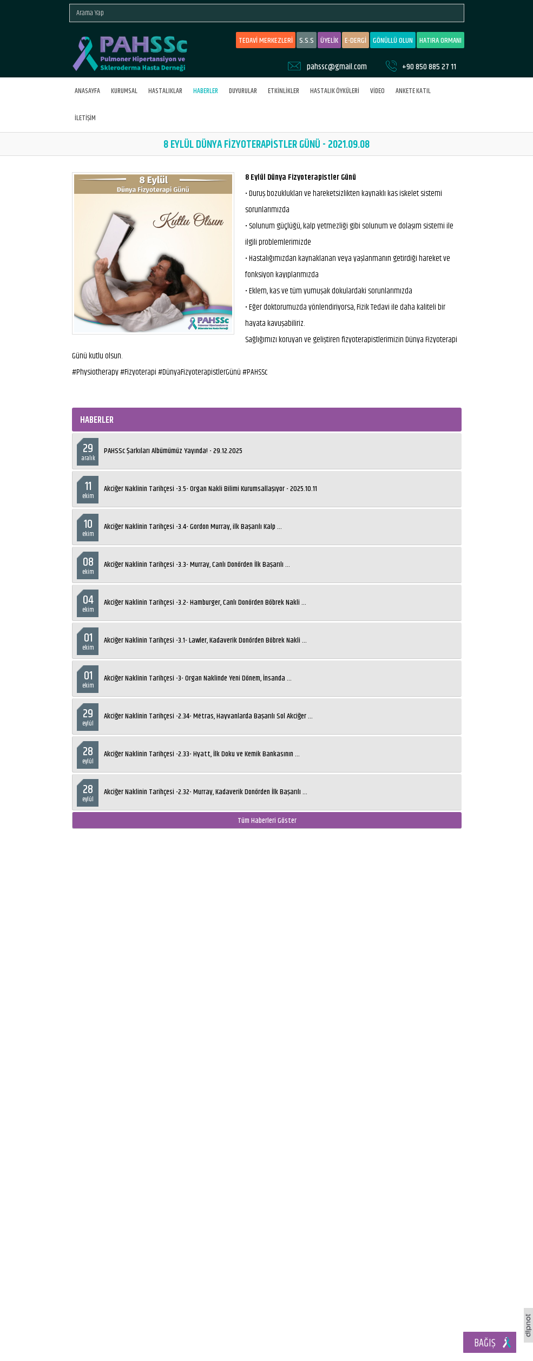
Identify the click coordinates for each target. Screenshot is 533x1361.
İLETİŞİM (85, 118)
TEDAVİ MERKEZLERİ (266, 41)
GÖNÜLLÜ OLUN (393, 41)
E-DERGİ (355, 41)
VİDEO (377, 91)
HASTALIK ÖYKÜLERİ (334, 91)
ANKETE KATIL (413, 91)
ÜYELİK (329, 41)
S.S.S (306, 41)
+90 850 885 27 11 (429, 67)
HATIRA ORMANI (440, 41)
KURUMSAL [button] (124, 91)
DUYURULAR (243, 91)
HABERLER (205, 91)
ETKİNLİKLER (283, 91)
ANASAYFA (87, 91)
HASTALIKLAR (165, 91)
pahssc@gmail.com (337, 67)
